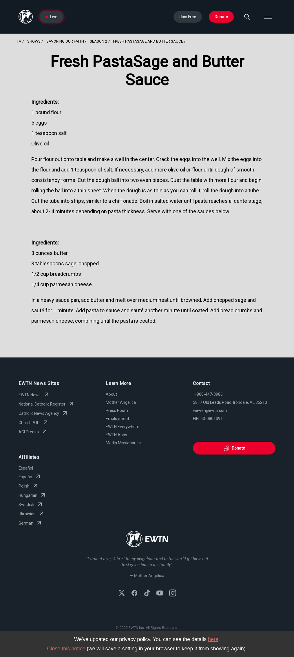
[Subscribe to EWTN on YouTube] (159, 594)
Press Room (117, 410)
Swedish (31, 505)
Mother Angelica (121, 402)
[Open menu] (267, 16)
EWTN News (34, 395)
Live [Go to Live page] (51, 16)
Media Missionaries (123, 443)
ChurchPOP (34, 423)
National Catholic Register (47, 404)
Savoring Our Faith (65, 41)
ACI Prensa (33, 432)
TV (19, 41)
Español (26, 468)
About (111, 394)
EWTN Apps (116, 434)
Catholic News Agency (43, 413)
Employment (117, 418)
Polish (29, 486)
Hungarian (33, 495)
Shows (34, 41)
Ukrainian (32, 514)
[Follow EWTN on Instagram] (172, 594)
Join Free (187, 16)
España (30, 477)
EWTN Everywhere (122, 426)
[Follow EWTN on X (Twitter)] (121, 594)
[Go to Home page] (26, 17)
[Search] (247, 16)
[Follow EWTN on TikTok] (147, 594)
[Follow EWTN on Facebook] (134, 594)
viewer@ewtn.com (210, 410)
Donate (221, 16)
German (31, 523)
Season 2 (98, 41)
